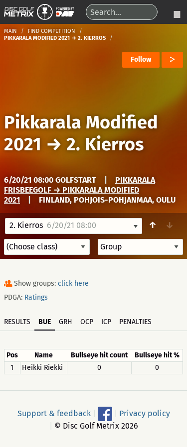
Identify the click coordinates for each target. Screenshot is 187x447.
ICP (106, 322)
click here (73, 283)
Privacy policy (144, 413)
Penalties (135, 322)
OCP (86, 322)
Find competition (51, 31)
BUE (44, 322)
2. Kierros (105, 144)
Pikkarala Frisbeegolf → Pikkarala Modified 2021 (79, 190)
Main (10, 31)
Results (17, 322)
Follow (141, 59)
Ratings (36, 297)
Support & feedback (54, 413)
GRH (65, 322)
